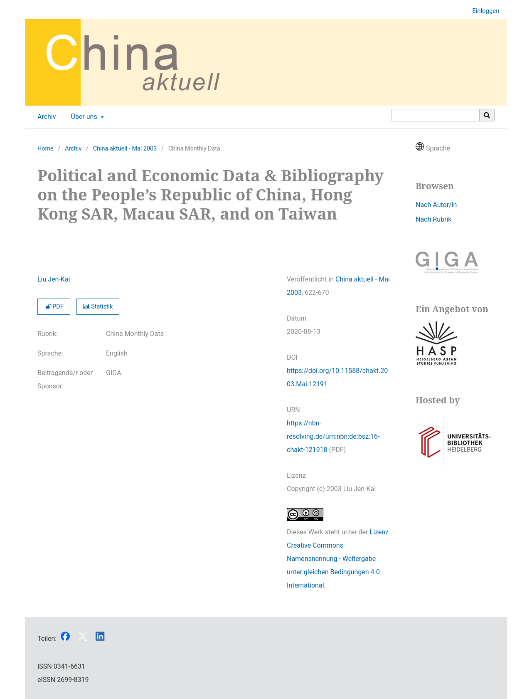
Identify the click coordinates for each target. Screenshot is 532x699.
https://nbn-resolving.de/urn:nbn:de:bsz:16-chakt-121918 (333, 436)
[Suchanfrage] (436, 115)
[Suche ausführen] (487, 115)
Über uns (83, 116)
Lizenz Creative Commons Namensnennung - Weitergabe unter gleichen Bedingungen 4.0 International (338, 558)
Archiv (45, 116)
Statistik (98, 306)
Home (45, 148)
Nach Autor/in (436, 205)
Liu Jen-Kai (53, 279)
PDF (54, 306)
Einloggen (482, 11)
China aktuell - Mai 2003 (125, 148)
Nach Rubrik (433, 219)
